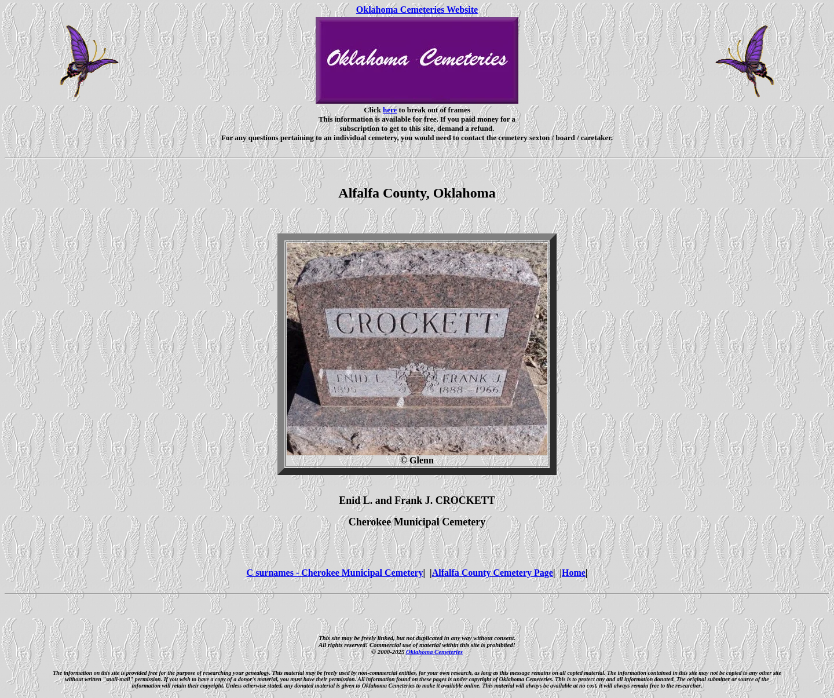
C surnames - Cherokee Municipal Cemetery (335, 573)
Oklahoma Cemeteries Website (417, 9)
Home (574, 573)
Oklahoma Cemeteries (434, 651)
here (390, 109)
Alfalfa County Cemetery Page (492, 573)
